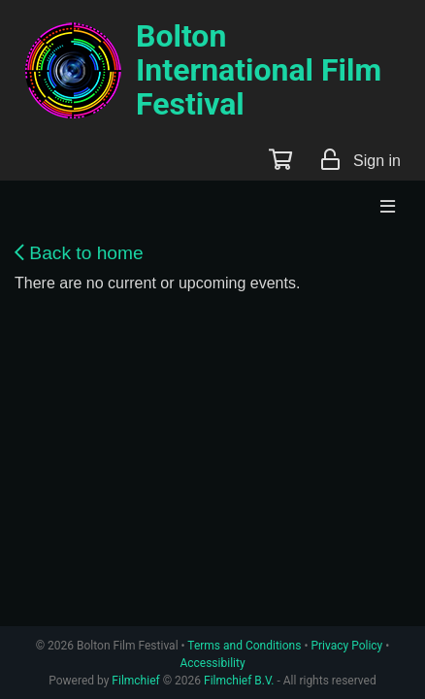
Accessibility (212, 663)
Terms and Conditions (244, 645)
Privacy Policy (346, 645)
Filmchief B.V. (239, 680)
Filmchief (135, 680)
